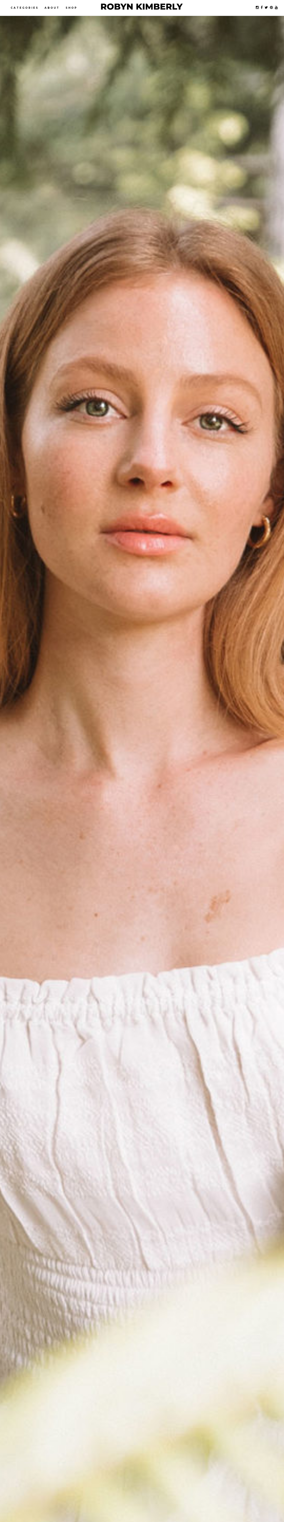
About (52, 7)
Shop (71, 7)
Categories (25, 7)
